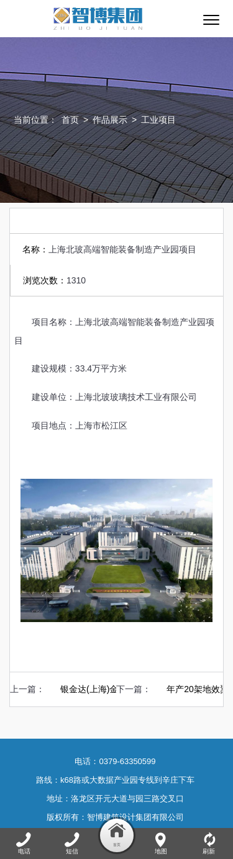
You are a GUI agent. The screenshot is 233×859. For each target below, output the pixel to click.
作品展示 (110, 120)
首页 (70, 120)
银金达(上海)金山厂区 (102, 689)
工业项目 (158, 120)
